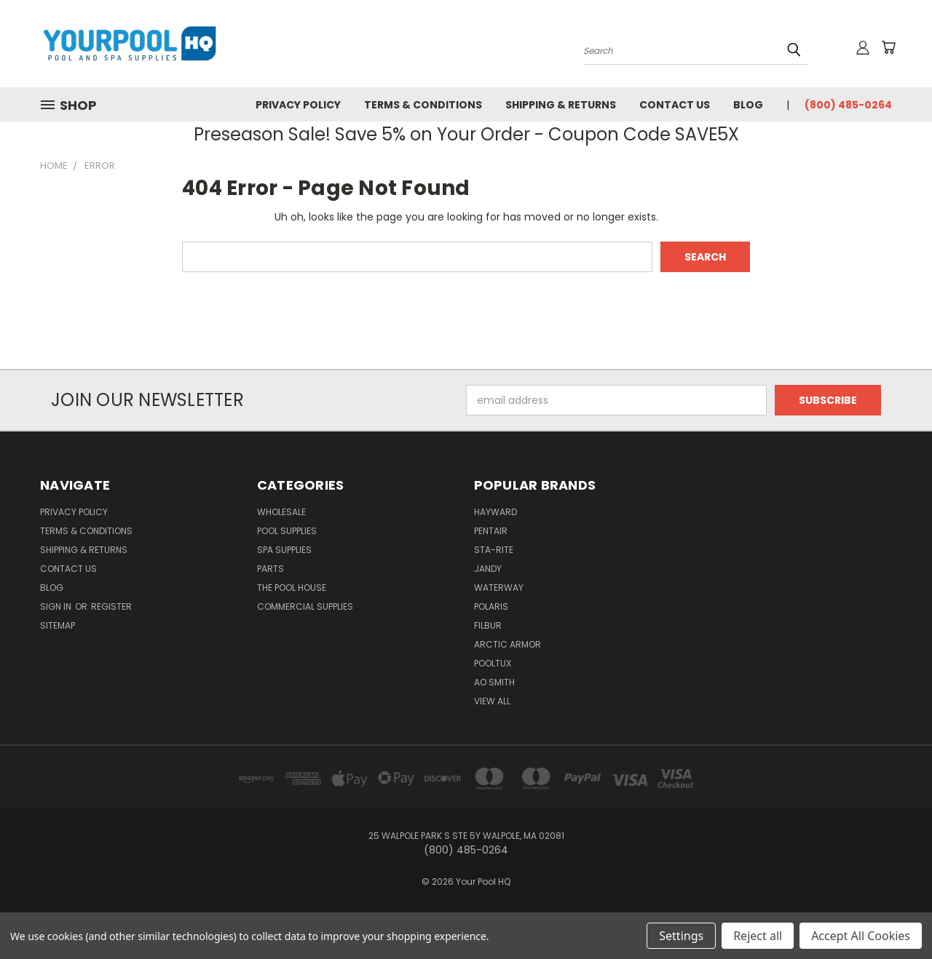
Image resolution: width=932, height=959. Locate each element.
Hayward (495, 512)
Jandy (488, 568)
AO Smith (494, 682)
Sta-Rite (493, 550)
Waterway (499, 587)
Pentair (491, 531)
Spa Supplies (284, 550)
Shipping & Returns (560, 105)
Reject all (757, 936)
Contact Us (674, 105)
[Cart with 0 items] (888, 47)
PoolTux (492, 663)
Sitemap (57, 625)
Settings (681, 936)
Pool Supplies (287, 531)
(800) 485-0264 (848, 105)
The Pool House (291, 587)
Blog (748, 105)
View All (492, 701)
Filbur (488, 625)
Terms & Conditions (423, 105)
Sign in (57, 606)
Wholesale (281, 512)
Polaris (491, 606)
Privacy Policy (298, 105)
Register (111, 606)
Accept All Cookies (860, 936)
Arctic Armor (507, 644)
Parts (270, 568)
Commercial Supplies (305, 606)
